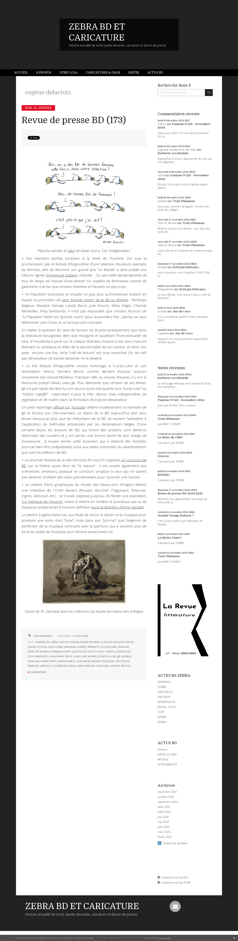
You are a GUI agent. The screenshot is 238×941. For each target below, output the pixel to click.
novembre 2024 (167, 792)
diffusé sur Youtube (69, 407)
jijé (118, 656)
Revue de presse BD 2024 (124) (180, 493)
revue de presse (124, 642)
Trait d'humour (184, 201)
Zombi (162, 201)
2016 (79, 661)
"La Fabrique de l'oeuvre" (42, 501)
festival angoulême (50, 647)
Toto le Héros (167, 223)
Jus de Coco (182, 311)
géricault (46, 665)
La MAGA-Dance (169, 537)
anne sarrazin (86, 665)
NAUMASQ (164, 682)
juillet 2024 (164, 812)
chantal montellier (118, 651)
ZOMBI (162, 687)
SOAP (161, 712)
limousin (123, 647)
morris (92, 656)
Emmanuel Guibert (61, 275)
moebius (126, 656)
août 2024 (164, 807)
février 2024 (165, 837)
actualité (107, 642)
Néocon (163, 456)
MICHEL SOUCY (167, 707)
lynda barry (56, 656)
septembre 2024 (168, 802)
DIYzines (163, 749)
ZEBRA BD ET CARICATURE (82, 906)
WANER (162, 717)
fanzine (74, 642)
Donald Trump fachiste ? (176, 515)
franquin (33, 661)
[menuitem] (23, 72)
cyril (161, 175)
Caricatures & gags (103, 72)
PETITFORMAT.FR (167, 764)
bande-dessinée (90, 642)
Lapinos (163, 333)
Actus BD (155, 72)
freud (68, 656)
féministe (93, 647)
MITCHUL (163, 759)
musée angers (92, 661)
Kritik (133, 72)
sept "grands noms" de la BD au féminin (95, 300)
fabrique (33, 665)
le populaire (108, 647)
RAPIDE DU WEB (167, 754)
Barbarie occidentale (173, 153)
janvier (32, 647)
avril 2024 (163, 827)
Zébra (162, 124)
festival (126, 665)
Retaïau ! (164, 474)
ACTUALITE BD (81, 636)
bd (48, 642)
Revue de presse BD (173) (74, 120)
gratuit (64, 642)
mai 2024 (163, 822)
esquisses (108, 661)
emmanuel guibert (75, 647)
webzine (41, 642)
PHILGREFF (164, 697)
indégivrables (67, 661)
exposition (123, 661)
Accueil (21, 72)
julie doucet (79, 651)
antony (115, 665)
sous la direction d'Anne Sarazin (117, 507)
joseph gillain (107, 656)
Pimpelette (165, 289)
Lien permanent (40, 636)
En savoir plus (164, 938)
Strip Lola (69, 72)
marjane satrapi (61, 651)
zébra (54, 642)
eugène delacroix (65, 665)
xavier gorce (49, 661)
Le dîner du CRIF (170, 437)
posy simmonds (38, 656)
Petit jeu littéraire (186, 267)
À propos (43, 72)
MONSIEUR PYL (167, 702)
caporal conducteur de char (177, 149)
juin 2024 (163, 817)
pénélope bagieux (39, 651)
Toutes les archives (175, 843)
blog (71, 250)
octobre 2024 (166, 797)
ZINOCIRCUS (165, 692)
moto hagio (96, 651)
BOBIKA (162, 722)
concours (102, 665)
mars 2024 (164, 832)
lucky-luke (80, 656)
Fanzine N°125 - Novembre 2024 (181, 400)
